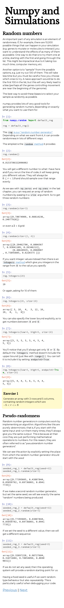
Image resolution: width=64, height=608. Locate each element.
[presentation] (9, 178)
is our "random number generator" (30, 132)
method (33, 144)
